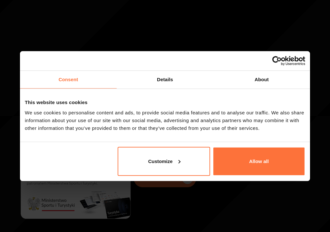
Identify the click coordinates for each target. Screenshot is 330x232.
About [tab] (262, 79)
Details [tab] (165, 79)
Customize (164, 161)
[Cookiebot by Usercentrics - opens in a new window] (277, 61)
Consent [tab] (68, 79)
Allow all (259, 161)
